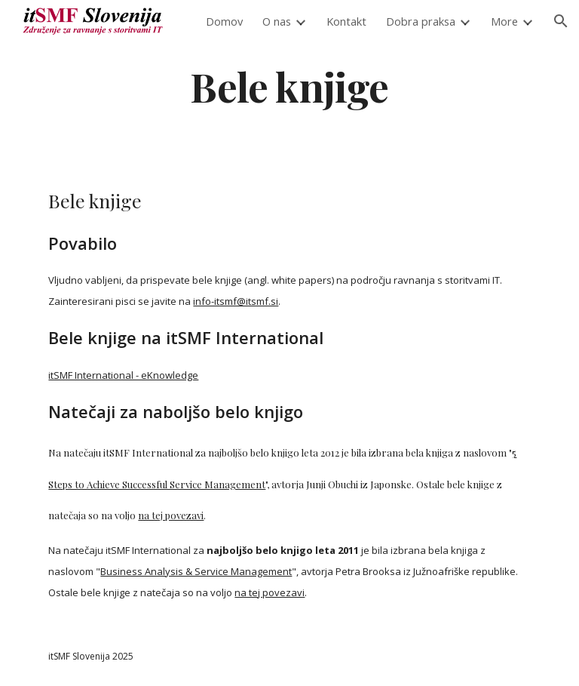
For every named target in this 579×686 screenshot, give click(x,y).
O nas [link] (276, 21)
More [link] (504, 21)
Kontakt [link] (346, 21)
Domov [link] (224, 21)
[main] (289, 85)
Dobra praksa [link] (420, 21)
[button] (561, 21)
